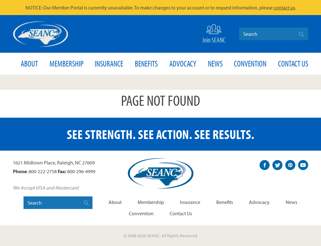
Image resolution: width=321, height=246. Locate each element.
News (215, 63)
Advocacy (182, 63)
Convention (250, 63)
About (29, 63)
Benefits (146, 63)
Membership (66, 63)
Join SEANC (213, 33)
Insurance (109, 63)
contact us (284, 7)
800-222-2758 (43, 171)
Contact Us (293, 63)
